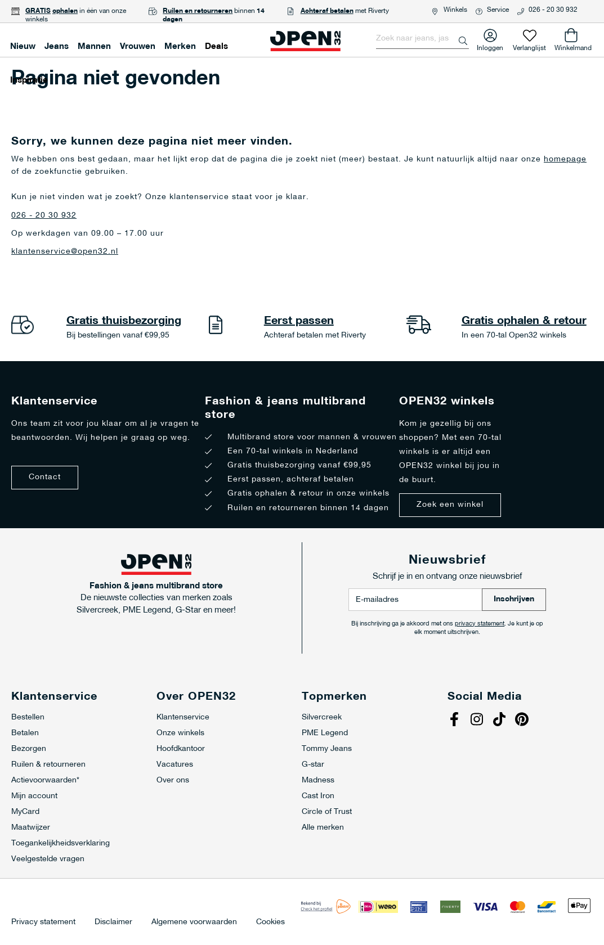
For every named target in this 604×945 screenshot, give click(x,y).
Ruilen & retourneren (48, 764)
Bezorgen (28, 749)
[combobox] (422, 39)
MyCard (25, 812)
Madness (318, 780)
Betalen (25, 733)
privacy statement (479, 624)
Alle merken (323, 828)
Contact (45, 477)
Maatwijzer (30, 828)
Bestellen (27, 717)
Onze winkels (180, 733)
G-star (313, 764)
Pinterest (523, 720)
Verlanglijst (529, 46)
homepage (565, 159)
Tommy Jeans (327, 749)
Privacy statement (43, 922)
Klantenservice (182, 717)
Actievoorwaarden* (45, 780)
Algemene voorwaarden (194, 922)
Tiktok (501, 720)
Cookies (270, 922)
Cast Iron (318, 796)
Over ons (172, 780)
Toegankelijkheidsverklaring (60, 843)
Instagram (478, 720)
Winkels (455, 10)
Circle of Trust (327, 812)
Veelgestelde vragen (47, 859)
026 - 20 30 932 (553, 10)
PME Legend (325, 733)
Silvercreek (322, 717)
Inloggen (490, 46)
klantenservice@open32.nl (64, 252)
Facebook (456, 720)
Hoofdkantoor (180, 749)
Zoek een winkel (450, 505)
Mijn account (34, 796)
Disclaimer (113, 922)
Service (498, 10)
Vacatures (174, 764)
